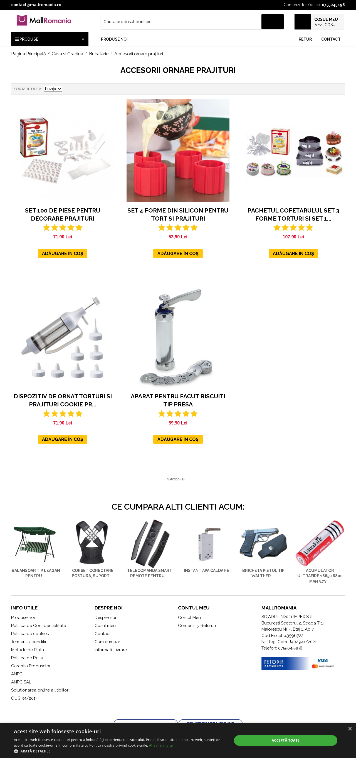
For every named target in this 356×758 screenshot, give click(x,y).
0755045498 (333, 5)
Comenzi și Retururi (197, 625)
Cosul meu (105, 625)
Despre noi (105, 617)
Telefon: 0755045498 (281, 648)
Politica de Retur (27, 657)
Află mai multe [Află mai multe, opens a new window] (161, 745)
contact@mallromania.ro (36, 5)
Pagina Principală (28, 53)
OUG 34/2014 (24, 698)
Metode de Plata (27, 649)
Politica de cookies (30, 633)
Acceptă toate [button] (286, 740)
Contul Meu (189, 617)
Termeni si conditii (28, 641)
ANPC (17, 673)
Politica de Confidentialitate (38, 625)
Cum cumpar (107, 641)
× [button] (350, 729)
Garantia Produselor (31, 665)
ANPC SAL (21, 682)
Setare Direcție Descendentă (67, 89)
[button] (120, 751)
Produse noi (114, 39)
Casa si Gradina (67, 53)
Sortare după (27, 89)
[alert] (178, 740)
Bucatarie (98, 53)
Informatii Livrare (111, 649)
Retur (305, 39)
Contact (331, 39)
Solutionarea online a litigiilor (39, 690)
